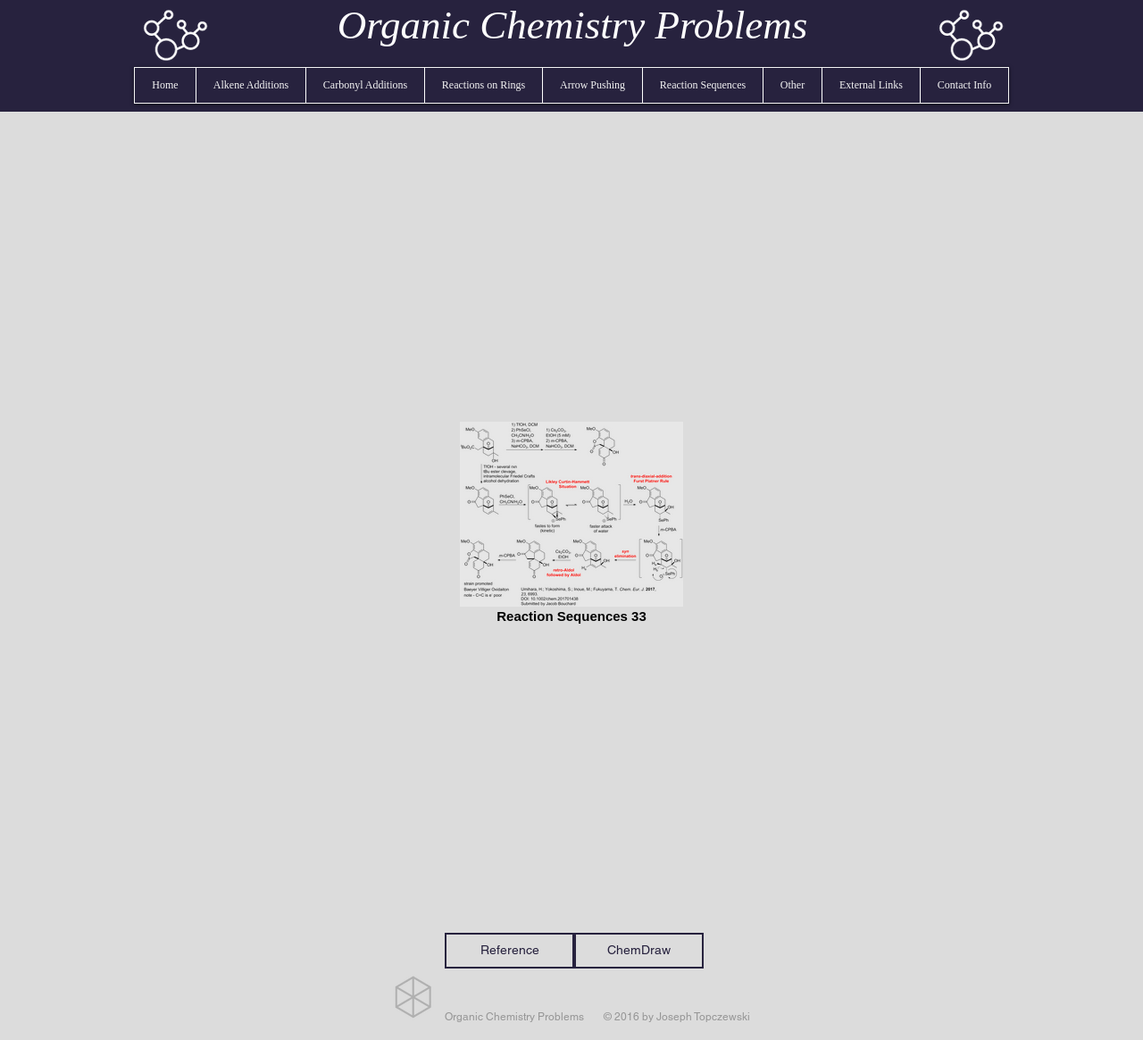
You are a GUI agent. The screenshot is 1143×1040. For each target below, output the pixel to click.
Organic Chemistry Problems (573, 25)
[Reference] (509, 951)
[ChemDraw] (639, 951)
